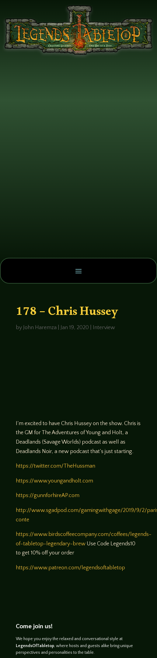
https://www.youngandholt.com (54, 481)
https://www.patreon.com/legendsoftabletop (70, 568)
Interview (104, 328)
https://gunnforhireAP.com (47, 496)
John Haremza (40, 328)
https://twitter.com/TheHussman (55, 466)
